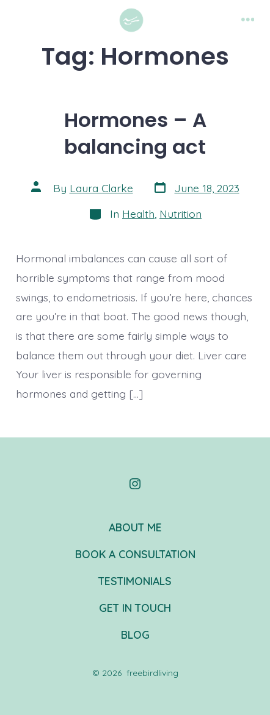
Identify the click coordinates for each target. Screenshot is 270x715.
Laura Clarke (101, 188)
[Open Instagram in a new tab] (135, 484)
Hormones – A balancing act (135, 133)
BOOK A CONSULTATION (135, 554)
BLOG (135, 634)
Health (138, 213)
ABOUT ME (135, 527)
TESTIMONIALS (135, 580)
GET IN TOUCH (135, 607)
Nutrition (180, 213)
